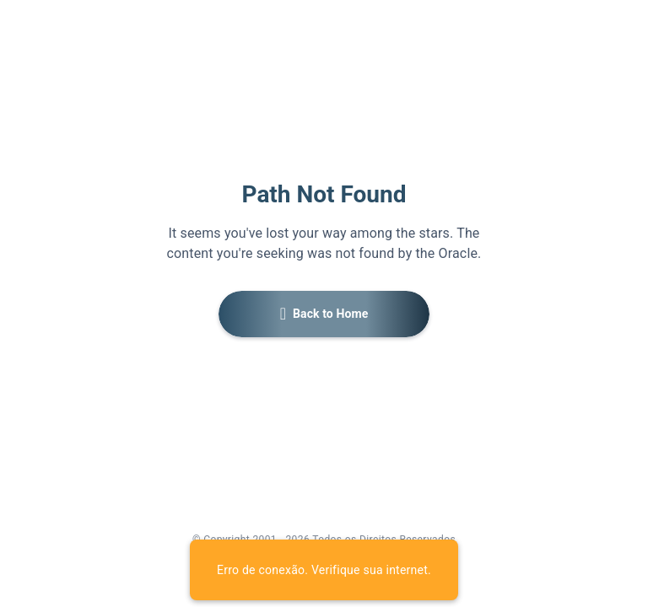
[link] (281, 560)
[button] (324, 314)
